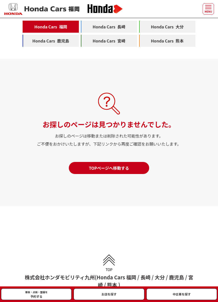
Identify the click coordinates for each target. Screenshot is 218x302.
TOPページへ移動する (109, 168)
